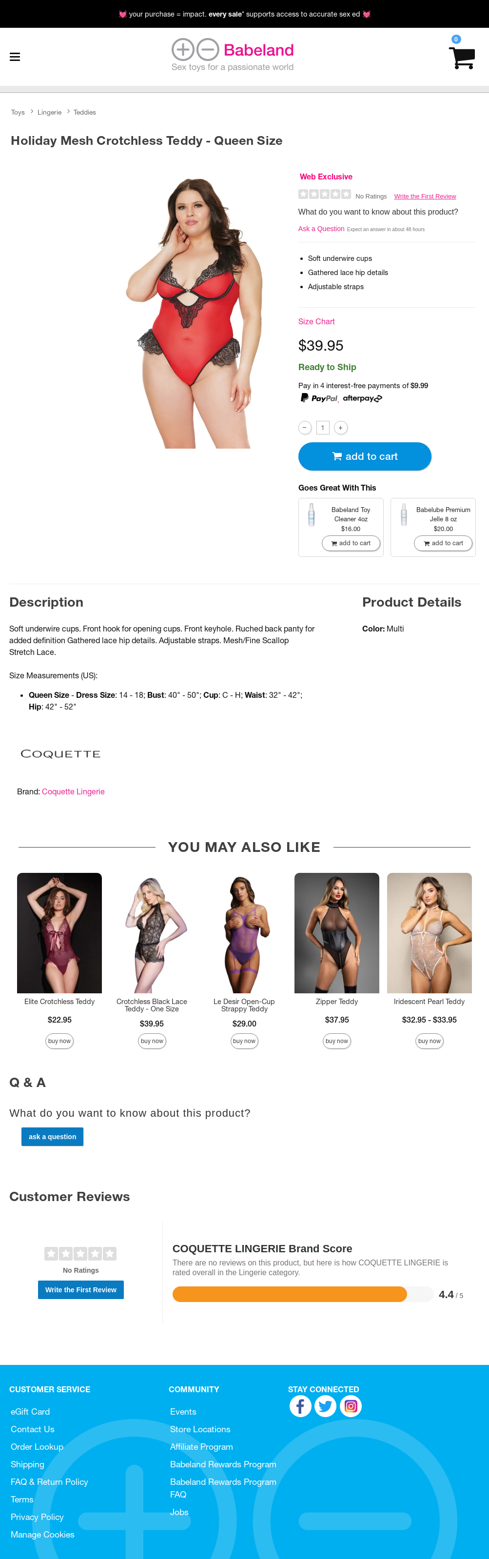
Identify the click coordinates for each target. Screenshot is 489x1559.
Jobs (179, 1512)
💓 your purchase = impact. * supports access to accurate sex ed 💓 (244, 14)
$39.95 (152, 1023)
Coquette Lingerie (73, 791)
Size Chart (316, 321)
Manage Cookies (43, 1534)
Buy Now (59, 1041)
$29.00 (244, 1023)
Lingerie (49, 112)
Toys (18, 112)
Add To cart (364, 456)
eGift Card (30, 1411)
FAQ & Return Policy (49, 1482)
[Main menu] (14, 57)
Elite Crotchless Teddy (59, 1001)
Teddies (85, 112)
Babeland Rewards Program (223, 1464)
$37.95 (337, 1020)
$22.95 (60, 1020)
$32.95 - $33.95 (429, 1020)
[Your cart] (462, 57)
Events (183, 1411)
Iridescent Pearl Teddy (429, 1001)
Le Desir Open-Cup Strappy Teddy (244, 1005)
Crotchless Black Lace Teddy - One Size (152, 1005)
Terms (22, 1499)
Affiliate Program (201, 1446)
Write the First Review (425, 196)
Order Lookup (37, 1446)
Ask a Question (321, 229)
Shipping (27, 1464)
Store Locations (200, 1429)
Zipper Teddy (337, 1001)
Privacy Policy (37, 1517)
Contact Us (33, 1429)
